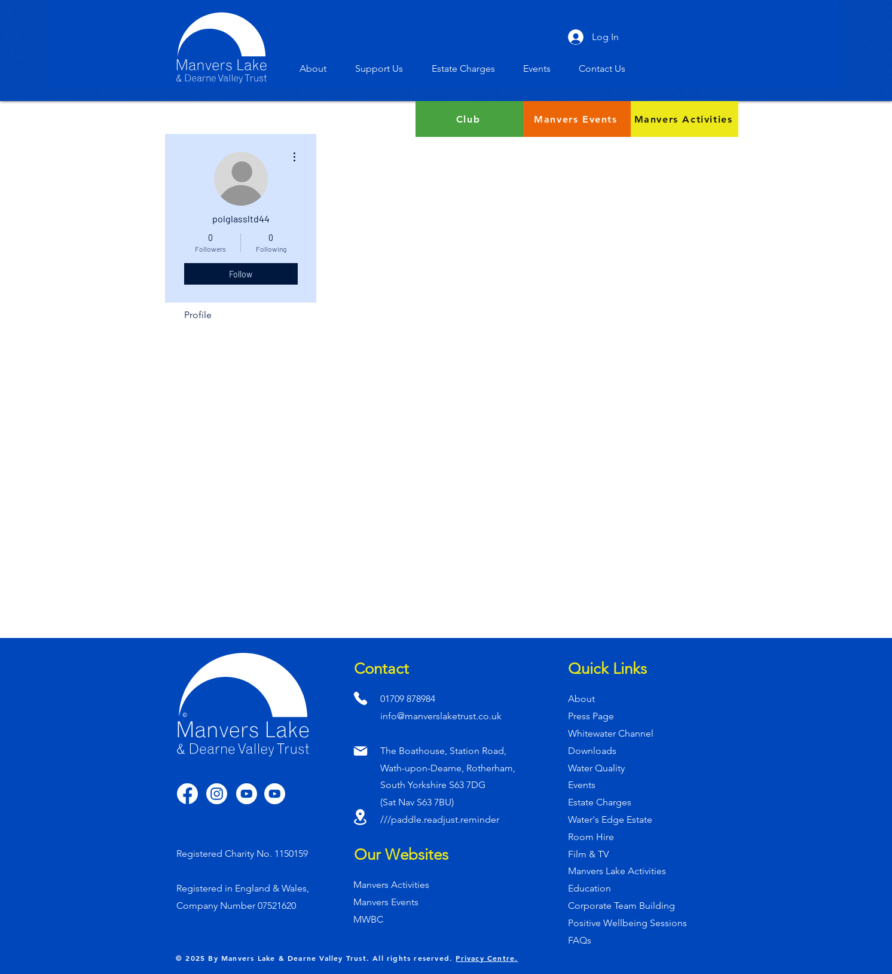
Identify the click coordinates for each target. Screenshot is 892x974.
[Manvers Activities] (684, 119)
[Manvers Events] (577, 119)
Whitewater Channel (610, 733)
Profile (198, 314)
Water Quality (596, 768)
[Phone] (360, 698)
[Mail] (360, 750)
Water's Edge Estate (610, 819)
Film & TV (588, 854)
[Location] (360, 817)
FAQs (579, 940)
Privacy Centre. (487, 958)
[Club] (469, 119)
